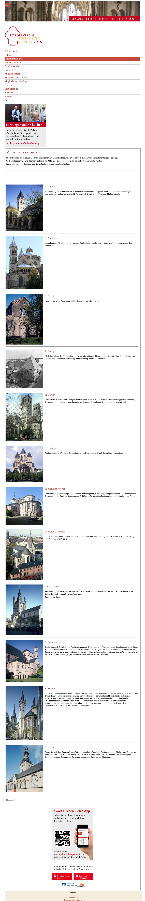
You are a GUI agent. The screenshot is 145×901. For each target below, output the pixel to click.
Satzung (8, 85)
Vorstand (9, 96)
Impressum (73, 898)
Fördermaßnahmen (13, 58)
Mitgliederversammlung (16, 81)
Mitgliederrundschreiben (16, 77)
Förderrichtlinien (13, 62)
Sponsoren (73, 895)
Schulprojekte (11, 88)
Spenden (9, 92)
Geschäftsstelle (12, 66)
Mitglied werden (12, 73)
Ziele (7, 100)
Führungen (10, 55)
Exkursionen (11, 51)
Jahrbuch (9, 70)
